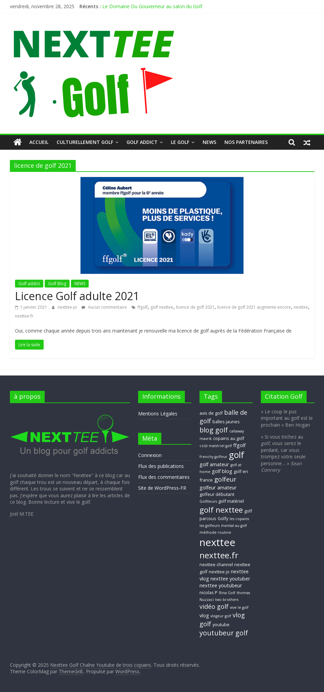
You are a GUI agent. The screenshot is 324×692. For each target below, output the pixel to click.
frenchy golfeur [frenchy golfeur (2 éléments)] (213, 456)
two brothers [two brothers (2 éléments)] (226, 599)
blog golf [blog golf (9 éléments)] (214, 430)
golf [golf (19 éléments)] (236, 454)
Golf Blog (57, 283)
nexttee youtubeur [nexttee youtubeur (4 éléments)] (221, 585)
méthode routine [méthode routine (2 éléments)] (215, 532)
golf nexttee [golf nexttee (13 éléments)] (221, 509)
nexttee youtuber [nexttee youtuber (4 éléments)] (230, 578)
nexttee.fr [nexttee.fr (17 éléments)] (219, 555)
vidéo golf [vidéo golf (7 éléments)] (214, 606)
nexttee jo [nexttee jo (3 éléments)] (219, 572)
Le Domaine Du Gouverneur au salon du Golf (152, 6)
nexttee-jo (68, 307)
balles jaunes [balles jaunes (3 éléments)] (226, 421)
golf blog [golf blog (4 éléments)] (222, 471)
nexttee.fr (24, 316)
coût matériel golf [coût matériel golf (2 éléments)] (216, 445)
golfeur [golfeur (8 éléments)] (225, 479)
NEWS (209, 142)
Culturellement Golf (85, 142)
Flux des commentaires (164, 477)
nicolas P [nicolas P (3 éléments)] (209, 592)
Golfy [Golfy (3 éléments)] (223, 518)
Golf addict (142, 142)
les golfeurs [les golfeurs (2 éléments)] (210, 525)
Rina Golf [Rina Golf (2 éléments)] (227, 592)
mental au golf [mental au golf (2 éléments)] (234, 525)
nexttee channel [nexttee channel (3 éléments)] (216, 564)
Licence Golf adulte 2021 (77, 296)
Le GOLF (180, 142)
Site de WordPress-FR (162, 488)
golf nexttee (161, 307)
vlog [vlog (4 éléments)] (204, 615)
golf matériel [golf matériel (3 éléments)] (231, 501)
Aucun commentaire (104, 307)
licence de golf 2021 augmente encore (254, 307)
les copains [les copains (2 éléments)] (239, 518)
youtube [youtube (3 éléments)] (221, 624)
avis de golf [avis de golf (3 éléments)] (211, 413)
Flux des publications (161, 466)
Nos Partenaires (246, 142)
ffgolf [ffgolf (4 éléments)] (239, 445)
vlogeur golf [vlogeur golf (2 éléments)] (220, 616)
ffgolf (142, 307)
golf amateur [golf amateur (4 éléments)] (214, 464)
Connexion (150, 455)
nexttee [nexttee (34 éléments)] (217, 542)
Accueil (38, 142)
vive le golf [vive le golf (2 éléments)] (239, 607)
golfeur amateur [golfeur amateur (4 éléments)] (218, 487)
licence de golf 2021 (195, 307)
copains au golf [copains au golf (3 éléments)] (228, 438)
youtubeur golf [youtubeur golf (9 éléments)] (224, 632)
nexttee (301, 307)
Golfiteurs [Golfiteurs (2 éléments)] (208, 501)
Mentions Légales (157, 413)
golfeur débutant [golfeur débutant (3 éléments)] (217, 494)
